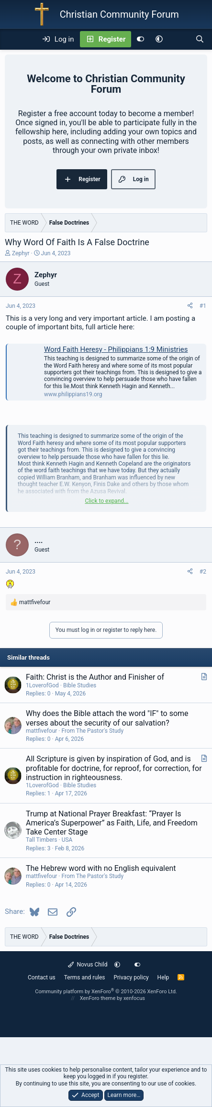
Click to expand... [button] (106, 501)
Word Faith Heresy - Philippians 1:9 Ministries (116, 349)
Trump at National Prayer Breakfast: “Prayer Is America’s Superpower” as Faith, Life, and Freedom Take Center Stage (112, 822)
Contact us (42, 977)
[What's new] (178, 39)
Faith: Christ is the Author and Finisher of (95, 677)
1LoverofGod (42, 685)
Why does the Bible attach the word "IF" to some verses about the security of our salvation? (107, 718)
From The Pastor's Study (92, 730)
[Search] (200, 39)
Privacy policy (130, 977)
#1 (203, 306)
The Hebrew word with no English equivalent (101, 868)
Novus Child (88, 964)
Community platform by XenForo (106, 991)
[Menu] (12, 39)
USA (67, 839)
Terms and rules (84, 977)
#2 (203, 571)
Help (163, 977)
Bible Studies (79, 685)
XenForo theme (98, 998)
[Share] (190, 306)
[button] (159, 39)
